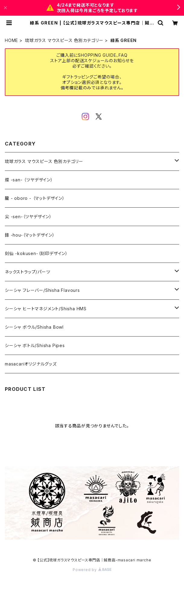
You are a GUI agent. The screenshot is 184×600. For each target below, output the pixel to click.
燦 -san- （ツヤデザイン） (29, 179)
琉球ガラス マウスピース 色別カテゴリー (64, 40)
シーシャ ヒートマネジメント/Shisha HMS (46, 308)
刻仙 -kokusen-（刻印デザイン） (36, 253)
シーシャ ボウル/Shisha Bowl (34, 327)
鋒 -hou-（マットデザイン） (30, 235)
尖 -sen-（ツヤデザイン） (28, 216)
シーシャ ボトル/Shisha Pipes (35, 345)
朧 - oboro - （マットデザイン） (35, 198)
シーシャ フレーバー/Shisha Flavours (42, 290)
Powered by (92, 569)
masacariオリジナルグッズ (31, 363)
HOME (11, 40)
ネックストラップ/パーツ (27, 271)
